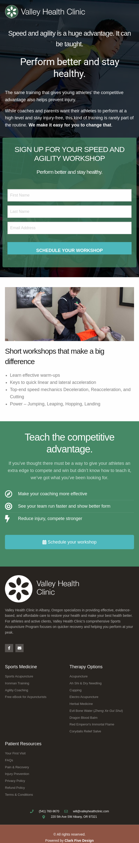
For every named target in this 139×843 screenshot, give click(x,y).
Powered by (69, 841)
